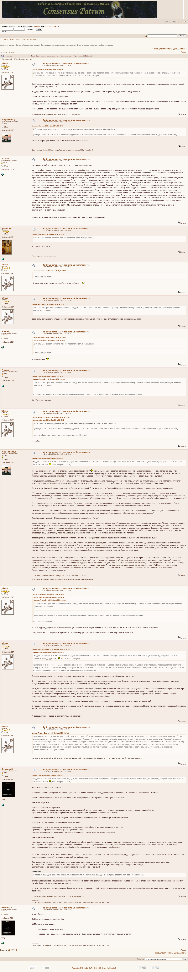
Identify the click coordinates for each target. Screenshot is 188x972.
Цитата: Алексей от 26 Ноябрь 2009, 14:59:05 (48, 234)
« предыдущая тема (161, 49)
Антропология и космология (63, 45)
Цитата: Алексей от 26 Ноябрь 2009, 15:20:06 (48, 594)
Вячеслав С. (7, 769)
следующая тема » (178, 49)
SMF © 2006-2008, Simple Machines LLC (102, 968)
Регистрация (31, 40)
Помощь (13, 40)
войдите (37, 26)
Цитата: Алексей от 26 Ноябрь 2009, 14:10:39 (48, 304)
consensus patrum (7, 45)
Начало (5, 40)
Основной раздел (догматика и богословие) (33, 45)
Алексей (5, 158)
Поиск (18, 40)
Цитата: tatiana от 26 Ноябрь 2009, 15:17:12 (47, 376)
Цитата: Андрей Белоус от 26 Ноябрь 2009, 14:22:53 (50, 417)
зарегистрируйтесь (51, 26)
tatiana (4, 63)
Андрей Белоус (9, 119)
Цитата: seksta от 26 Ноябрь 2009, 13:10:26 (47, 69)
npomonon (6, 228)
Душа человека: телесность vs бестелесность (95, 45)
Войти (23, 40)
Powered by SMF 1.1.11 (80, 968)
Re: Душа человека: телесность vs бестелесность (66, 64)
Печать (183, 52)
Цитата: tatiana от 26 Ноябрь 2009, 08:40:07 (47, 126)
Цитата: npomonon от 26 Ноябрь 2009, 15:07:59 (49, 271)
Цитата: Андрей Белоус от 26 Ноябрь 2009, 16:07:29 (51, 649)
